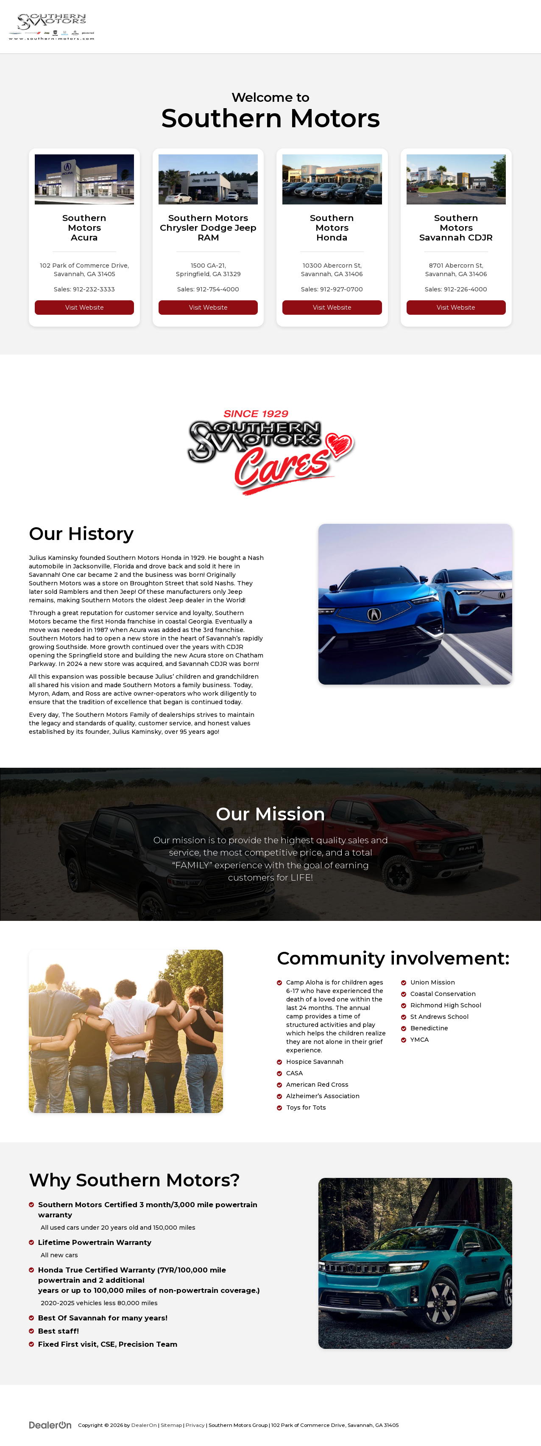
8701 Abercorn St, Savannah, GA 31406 (456, 270)
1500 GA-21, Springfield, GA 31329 (208, 270)
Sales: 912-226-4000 (456, 289)
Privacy (195, 1425)
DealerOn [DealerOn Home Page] (144, 1425)
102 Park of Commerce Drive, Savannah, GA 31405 (84, 270)
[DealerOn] (50, 1425)
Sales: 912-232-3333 (84, 289)
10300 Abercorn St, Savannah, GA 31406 (332, 270)
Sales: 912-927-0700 (332, 289)
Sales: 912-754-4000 (208, 289)
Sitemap (171, 1425)
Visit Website (84, 307)
